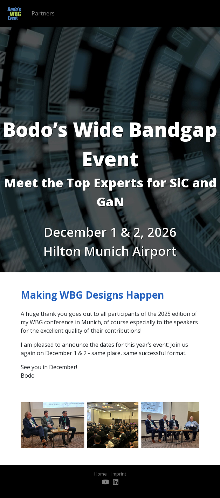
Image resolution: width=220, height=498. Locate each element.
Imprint (118, 474)
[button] (24, 425)
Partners (43, 13)
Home (100, 474)
